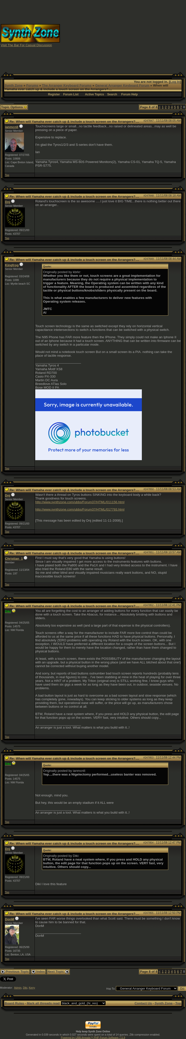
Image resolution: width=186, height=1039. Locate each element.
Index (38, 971)
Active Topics (94, 94)
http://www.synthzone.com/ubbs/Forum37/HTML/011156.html (80, 502)
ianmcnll (11, 127)
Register (54, 94)
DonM (9, 919)
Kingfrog (12, 265)
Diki (25, 987)
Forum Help (129, 94)
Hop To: (110, 988)
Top (7, 175)
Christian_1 (14, 558)
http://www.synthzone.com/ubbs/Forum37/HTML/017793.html (80, 509)
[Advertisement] (123, 35)
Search (112, 94)
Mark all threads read (43, 1003)
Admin (17, 987)
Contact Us (143, 1003)
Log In (175, 82)
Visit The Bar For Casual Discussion (26, 45)
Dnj (7, 202)
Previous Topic (15, 971)
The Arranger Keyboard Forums (67, 85)
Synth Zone (14, 85)
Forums (32, 85)
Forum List (70, 94)
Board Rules (14, 1003)
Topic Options (14, 107)
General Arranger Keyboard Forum (122, 85)
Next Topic (58, 971)
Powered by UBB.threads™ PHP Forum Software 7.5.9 (93, 1037)
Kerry (32, 987)
